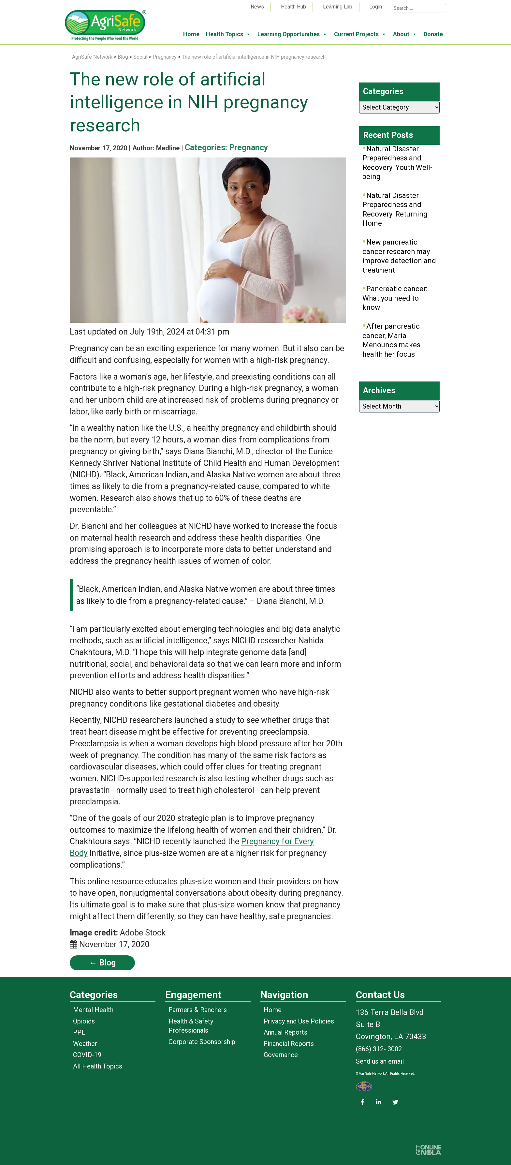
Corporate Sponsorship (201, 1042)
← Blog (102, 962)
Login (375, 7)
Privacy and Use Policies (299, 1021)
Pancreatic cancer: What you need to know (394, 298)
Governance (281, 1055)
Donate (433, 34)
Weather (85, 1044)
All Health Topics (97, 1066)
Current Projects (360, 34)
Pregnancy (248, 147)
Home (191, 34)
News (257, 7)
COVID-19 (87, 1055)
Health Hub (293, 7)
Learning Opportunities (292, 34)
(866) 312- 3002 (379, 1049)
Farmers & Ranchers (197, 1010)
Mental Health (93, 1010)
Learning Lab (337, 7)
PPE (79, 1032)
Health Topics (228, 34)
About (405, 34)
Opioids (84, 1021)
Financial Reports (289, 1044)
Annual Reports (285, 1032)
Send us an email (380, 1061)
